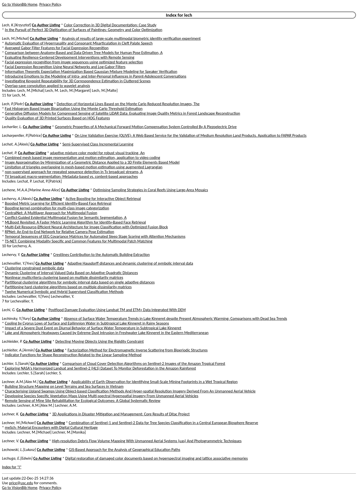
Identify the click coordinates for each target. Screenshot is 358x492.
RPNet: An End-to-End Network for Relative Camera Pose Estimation (59, 231)
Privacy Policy (50, 4)
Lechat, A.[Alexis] (16, 144)
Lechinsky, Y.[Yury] (16, 318)
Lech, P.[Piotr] (13, 103)
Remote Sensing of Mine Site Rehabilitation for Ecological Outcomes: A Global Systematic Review (82, 400)
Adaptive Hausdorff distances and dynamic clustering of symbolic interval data (130, 263)
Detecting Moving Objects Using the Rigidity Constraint (99, 341)
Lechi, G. (9, 309)
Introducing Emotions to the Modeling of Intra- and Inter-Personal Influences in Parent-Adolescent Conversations (95, 76)
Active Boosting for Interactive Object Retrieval (103, 198)
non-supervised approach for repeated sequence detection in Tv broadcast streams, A (74, 171)
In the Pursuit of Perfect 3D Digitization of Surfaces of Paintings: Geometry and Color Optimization (83, 29)
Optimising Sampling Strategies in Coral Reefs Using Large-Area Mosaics (150, 190)
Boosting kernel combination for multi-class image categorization (57, 208)
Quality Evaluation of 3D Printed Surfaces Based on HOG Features (57, 118)
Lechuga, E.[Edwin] (17, 458)
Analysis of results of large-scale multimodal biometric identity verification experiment (131, 38)
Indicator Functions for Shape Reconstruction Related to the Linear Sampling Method (73, 354)
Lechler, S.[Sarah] (16, 363)
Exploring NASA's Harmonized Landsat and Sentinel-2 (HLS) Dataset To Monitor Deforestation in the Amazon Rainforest (100, 368)
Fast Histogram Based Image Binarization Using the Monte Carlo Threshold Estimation (73, 108)
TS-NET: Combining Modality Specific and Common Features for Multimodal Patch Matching (79, 241)
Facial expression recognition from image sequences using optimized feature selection (74, 62)
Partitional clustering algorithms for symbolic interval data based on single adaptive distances (80, 282)
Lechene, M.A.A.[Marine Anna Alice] (31, 190)
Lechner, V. (10, 441)
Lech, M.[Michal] (15, 38)
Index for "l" (11, 467)
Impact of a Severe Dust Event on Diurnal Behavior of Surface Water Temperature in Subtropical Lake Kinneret (93, 328)
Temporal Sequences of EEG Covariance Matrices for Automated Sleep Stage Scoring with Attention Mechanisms (95, 236)
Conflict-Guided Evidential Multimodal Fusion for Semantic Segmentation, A (66, 217)
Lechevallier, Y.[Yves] (18, 263)
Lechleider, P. (12, 341)
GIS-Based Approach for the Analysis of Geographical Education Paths (124, 449)
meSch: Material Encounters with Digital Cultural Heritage (51, 427)
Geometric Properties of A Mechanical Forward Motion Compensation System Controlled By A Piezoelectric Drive (146, 126)
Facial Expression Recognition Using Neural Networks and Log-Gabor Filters (65, 66)
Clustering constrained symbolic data (34, 268)
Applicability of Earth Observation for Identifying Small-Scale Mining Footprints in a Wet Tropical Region (154, 381)
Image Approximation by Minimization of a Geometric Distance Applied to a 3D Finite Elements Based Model (92, 162)
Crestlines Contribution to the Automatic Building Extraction (101, 254)
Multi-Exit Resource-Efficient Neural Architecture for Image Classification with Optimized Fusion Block (86, 227)
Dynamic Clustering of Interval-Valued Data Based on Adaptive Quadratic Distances (71, 272)
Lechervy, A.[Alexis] (17, 198)
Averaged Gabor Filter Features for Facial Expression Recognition (57, 48)
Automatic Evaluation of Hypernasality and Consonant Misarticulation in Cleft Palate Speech (79, 43)
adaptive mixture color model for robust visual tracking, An (97, 152)
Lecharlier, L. (12, 126)
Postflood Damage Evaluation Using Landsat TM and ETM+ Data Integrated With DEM (117, 309)
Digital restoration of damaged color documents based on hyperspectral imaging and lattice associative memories (156, 458)
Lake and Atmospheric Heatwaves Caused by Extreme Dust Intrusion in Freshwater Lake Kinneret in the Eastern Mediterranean (107, 332)
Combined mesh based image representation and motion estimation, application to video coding (82, 157)
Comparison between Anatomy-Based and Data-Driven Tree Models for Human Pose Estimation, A (84, 52)
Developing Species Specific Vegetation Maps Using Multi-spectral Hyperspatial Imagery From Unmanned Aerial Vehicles (101, 396)
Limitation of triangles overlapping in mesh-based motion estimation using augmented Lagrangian (84, 167)
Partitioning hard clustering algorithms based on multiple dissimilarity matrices (68, 287)
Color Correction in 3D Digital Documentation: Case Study (110, 25)
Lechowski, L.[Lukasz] (19, 449)
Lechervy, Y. (11, 254)
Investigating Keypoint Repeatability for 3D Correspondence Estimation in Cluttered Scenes (78, 81)
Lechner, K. (10, 414)
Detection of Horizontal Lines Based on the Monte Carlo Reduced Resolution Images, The (128, 103)
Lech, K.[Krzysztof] (16, 25)
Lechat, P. (9, 152)
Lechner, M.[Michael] (19, 422)
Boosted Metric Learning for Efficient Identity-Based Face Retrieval (58, 203)
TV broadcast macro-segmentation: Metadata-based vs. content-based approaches (71, 176)
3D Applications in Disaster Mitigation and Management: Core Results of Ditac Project (121, 414)
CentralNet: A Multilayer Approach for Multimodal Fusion (51, 212)
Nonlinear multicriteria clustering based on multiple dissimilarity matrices (64, 277)
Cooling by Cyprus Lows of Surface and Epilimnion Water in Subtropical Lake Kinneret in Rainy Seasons (87, 323)
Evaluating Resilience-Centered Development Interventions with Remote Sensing (69, 57)
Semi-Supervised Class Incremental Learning (97, 144)
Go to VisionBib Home (19, 4)
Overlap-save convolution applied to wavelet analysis (47, 85)
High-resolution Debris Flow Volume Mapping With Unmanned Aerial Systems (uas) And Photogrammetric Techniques (147, 441)
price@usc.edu (21, 483)
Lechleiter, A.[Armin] (18, 350)
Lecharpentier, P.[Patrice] (22, 135)
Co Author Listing (46, 25)
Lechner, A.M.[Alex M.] (20, 381)
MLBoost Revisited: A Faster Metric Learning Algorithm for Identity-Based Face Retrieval (75, 222)
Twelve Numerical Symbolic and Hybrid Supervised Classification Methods (64, 291)
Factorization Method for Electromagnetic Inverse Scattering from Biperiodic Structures (138, 350)
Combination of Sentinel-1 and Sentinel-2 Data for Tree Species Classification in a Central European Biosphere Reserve (163, 422)
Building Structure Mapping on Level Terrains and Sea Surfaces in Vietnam (64, 386)
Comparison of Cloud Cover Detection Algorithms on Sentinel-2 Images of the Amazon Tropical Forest (143, 363)
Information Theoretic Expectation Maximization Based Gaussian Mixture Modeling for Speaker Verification (91, 71)
